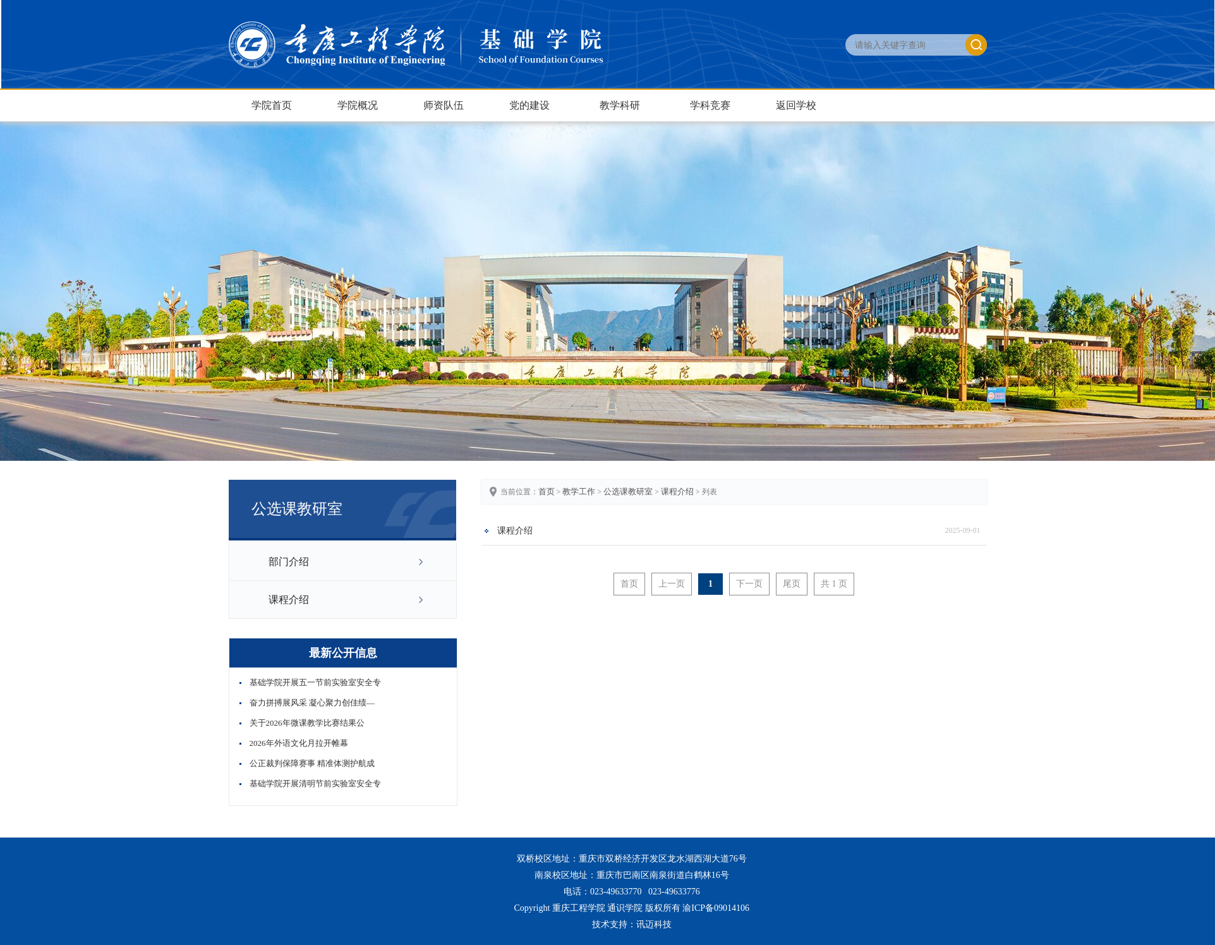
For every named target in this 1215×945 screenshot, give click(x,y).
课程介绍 (289, 599)
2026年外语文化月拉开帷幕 (299, 743)
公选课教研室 (628, 491)
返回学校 (796, 105)
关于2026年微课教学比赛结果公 (307, 723)
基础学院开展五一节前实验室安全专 (315, 682)
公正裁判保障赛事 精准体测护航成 (312, 763)
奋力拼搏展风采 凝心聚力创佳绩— (312, 702)
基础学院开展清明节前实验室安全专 (315, 783)
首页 (546, 491)
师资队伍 (443, 105)
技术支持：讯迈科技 (632, 924)
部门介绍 (289, 561)
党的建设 (529, 105)
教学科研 (620, 105)
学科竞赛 (710, 105)
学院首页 (271, 105)
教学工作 (578, 491)
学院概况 (357, 105)
